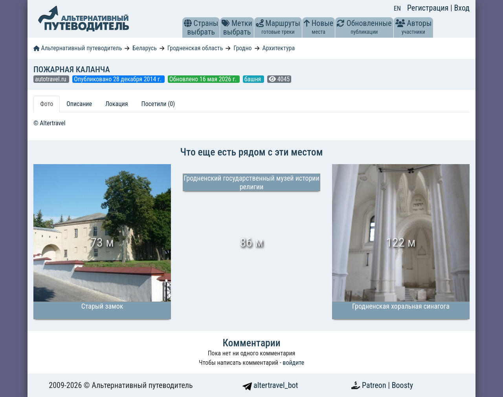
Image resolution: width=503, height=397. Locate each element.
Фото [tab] (46, 104)
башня (253, 79)
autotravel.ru (51, 79)
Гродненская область (195, 48)
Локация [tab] (116, 104)
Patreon (375, 385)
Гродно (242, 48)
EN (397, 8)
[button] (188, 23)
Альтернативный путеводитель (77, 48)
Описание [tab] (79, 104)
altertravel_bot (270, 385)
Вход (462, 8)
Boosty (402, 385)
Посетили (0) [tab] (158, 104)
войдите (293, 362)
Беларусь (144, 48)
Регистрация (428, 8)
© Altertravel (49, 123)
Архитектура (279, 48)
